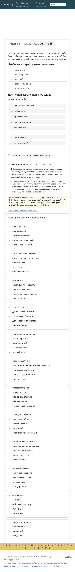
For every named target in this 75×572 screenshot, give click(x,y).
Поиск (70, 4)
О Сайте (57, 566)
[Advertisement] (37, 24)
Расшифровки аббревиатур (22, 4)
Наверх (68, 556)
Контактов (62, 563)
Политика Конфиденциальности (16, 566)
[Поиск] (58, 4)
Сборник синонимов (41, 4)
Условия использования (41, 566)
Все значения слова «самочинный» (23, 210)
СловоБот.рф (7, 4)
